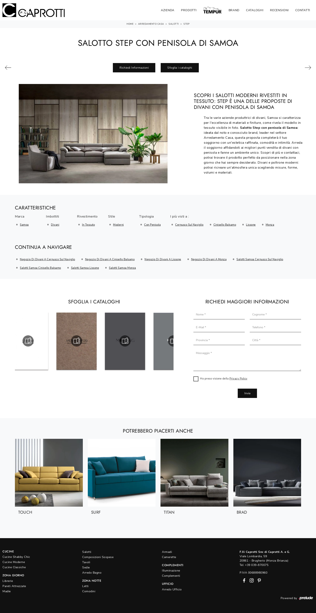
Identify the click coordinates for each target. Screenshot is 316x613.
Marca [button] (19, 217)
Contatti (302, 10)
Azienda (167, 10)
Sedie (86, 567)
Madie (6, 591)
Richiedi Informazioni (134, 68)
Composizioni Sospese (97, 557)
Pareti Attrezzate (14, 586)
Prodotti (189, 10)
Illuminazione (171, 571)
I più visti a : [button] (179, 217)
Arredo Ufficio (172, 589)
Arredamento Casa (151, 24)
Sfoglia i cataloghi (179, 68)
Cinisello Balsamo (224, 225)
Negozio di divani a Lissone (163, 259)
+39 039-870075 (256, 565)
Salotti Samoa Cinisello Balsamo (40, 268)
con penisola (152, 225)
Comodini (88, 591)
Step (186, 24)
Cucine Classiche (14, 567)
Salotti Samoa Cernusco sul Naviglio (259, 259)
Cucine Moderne (13, 562)
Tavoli (86, 562)
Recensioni (279, 10)
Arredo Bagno (91, 573)
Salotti (174, 24)
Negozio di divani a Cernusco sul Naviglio (47, 259)
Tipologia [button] (146, 217)
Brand (234, 10)
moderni (118, 225)
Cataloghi (254, 10)
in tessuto (88, 225)
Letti (85, 586)
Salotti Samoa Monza (122, 268)
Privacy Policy (238, 379)
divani (55, 225)
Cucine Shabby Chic (16, 557)
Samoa (24, 225)
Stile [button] (111, 217)
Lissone (251, 225)
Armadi (167, 552)
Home (130, 24)
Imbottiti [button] (52, 217)
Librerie (7, 581)
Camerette (169, 557)
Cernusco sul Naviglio (189, 225)
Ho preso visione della (223, 379)
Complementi (171, 576)
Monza (270, 225)
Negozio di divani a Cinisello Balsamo (110, 259)
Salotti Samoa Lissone (85, 268)
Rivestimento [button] (87, 217)
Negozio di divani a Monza (209, 259)
